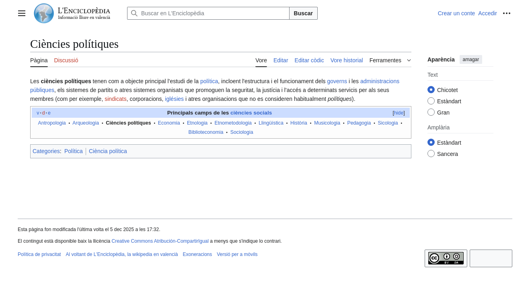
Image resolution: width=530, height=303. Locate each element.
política (209, 81)
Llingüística (271, 123)
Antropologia (52, 123)
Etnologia (197, 123)
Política (73, 151)
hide (398, 113)
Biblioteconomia (205, 132)
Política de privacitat (39, 254)
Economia (169, 123)
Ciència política (108, 151)
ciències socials (251, 113)
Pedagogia (359, 123)
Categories (46, 151)
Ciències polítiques (128, 123)
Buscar (303, 13)
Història (298, 123)
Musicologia (327, 123)
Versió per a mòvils (237, 254)
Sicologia (388, 123)
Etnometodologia (233, 123)
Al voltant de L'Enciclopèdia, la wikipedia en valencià (122, 254)
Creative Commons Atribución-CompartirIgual (159, 241)
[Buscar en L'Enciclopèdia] (208, 13)
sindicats (115, 99)
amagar (471, 59)
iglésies (174, 99)
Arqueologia (85, 123)
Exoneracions (197, 254)
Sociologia (241, 132)
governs (337, 81)
